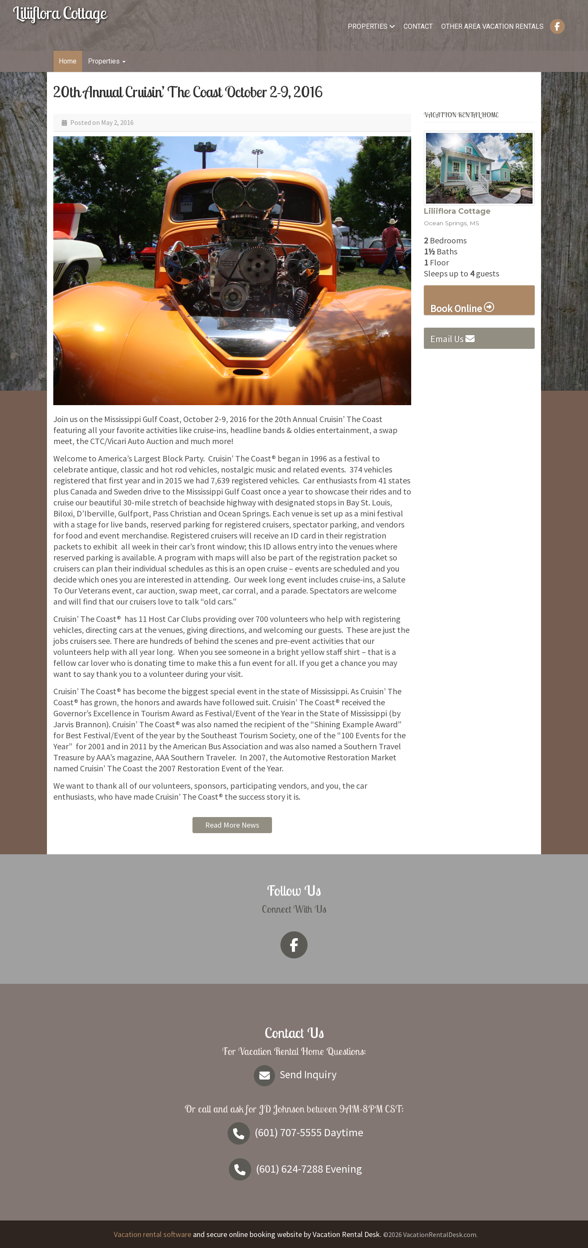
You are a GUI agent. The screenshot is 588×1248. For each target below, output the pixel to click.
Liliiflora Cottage (59, 12)
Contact (418, 26)
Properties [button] (107, 61)
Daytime (294, 1132)
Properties (371, 26)
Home (68, 61)
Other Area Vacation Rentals (492, 26)
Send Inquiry (294, 1074)
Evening (294, 1169)
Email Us (452, 339)
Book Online (462, 308)
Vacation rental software (152, 1234)
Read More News (232, 825)
